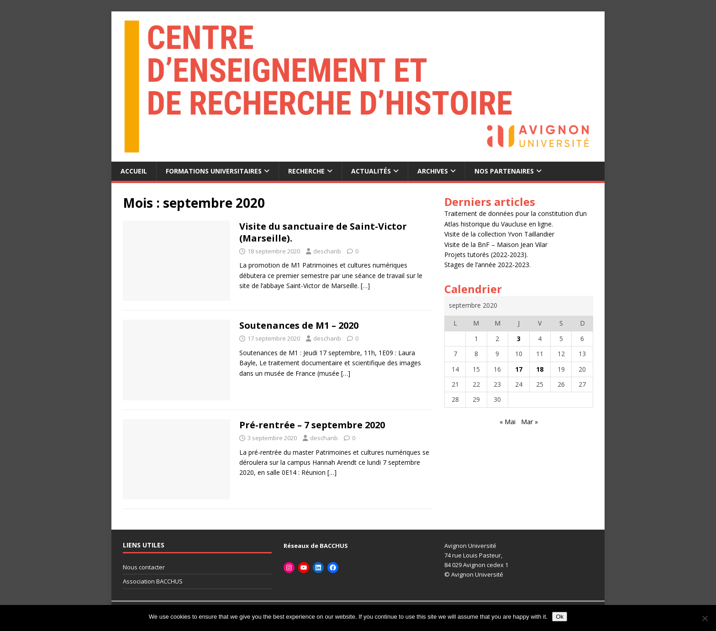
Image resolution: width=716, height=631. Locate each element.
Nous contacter (144, 567)
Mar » (529, 421)
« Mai (508, 421)
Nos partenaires (504, 171)
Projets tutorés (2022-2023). (486, 254)
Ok (559, 616)
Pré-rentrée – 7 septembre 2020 (312, 425)
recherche (306, 171)
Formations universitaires (214, 171)
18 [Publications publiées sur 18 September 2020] (539, 369)
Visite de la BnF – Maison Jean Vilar (496, 244)
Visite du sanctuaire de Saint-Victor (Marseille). (323, 232)
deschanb (327, 251)
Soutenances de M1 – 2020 (298, 325)
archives (432, 171)
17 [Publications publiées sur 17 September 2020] (518, 369)
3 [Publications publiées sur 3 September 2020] (519, 338)
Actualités (371, 171)
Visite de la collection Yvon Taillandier (499, 234)
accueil (134, 171)
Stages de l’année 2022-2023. (487, 264)
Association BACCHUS (153, 581)
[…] (365, 285)
